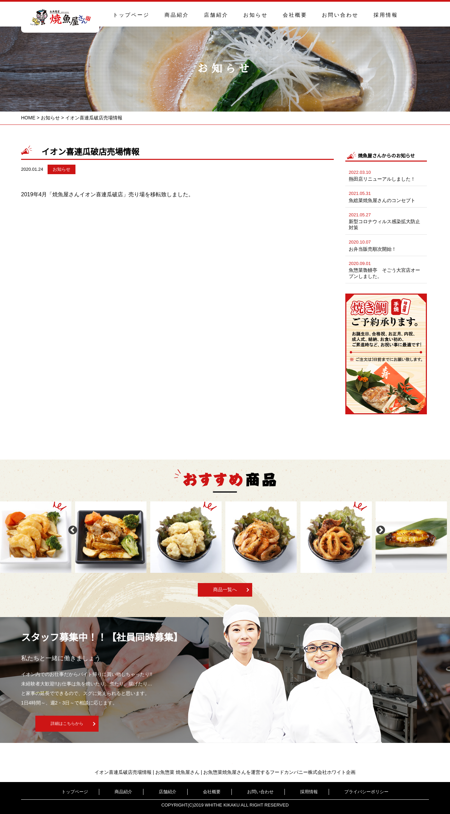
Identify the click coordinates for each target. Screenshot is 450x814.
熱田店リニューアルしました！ (386, 175)
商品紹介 (177, 15)
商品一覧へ (225, 589)
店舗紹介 (216, 15)
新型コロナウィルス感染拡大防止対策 (386, 220)
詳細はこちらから (119, 724)
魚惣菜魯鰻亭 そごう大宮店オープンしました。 (386, 269)
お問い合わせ (340, 15)
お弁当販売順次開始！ (386, 244)
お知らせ (255, 15)
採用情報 (386, 15)
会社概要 (295, 15)
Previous (71, 528)
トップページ (131, 15)
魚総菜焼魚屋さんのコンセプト (386, 196)
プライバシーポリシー (342, 791)
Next (379, 528)
